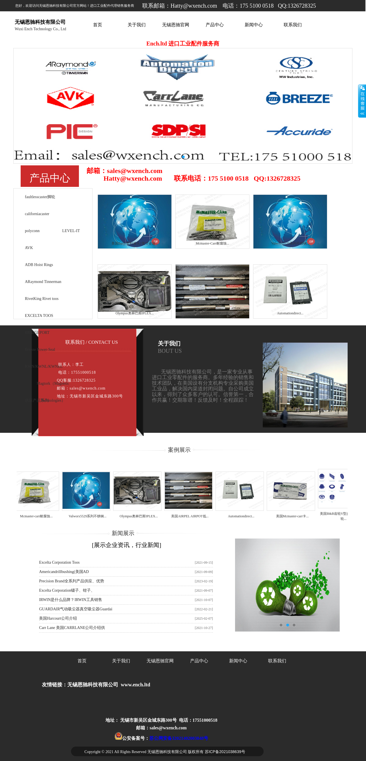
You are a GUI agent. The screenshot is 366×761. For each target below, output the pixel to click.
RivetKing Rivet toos (42, 299)
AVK (29, 248)
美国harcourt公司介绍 (58, 618)
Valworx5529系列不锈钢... (89, 516)
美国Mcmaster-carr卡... (294, 516)
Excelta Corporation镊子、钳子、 (67, 590)
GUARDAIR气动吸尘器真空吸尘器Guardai (75, 609)
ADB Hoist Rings (39, 265)
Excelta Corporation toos (59, 562)
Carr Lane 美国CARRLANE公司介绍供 (72, 628)
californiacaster (37, 214)
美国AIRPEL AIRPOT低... (191, 516)
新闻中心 (254, 25)
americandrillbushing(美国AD (64, 572)
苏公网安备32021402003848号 (178, 738)
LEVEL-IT (71, 231)
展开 (362, 101)
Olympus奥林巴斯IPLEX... (140, 516)
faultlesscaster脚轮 (40, 197)
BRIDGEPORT (37, 332)
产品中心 (215, 25)
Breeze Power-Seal (40, 349)
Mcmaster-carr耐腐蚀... (38, 516)
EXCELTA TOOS (39, 316)
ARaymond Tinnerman (43, 282)
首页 (97, 25)
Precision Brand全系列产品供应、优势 (71, 581)
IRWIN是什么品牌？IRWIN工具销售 (70, 600)
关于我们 (137, 25)
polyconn (32, 231)
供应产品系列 (37, 400)
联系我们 (293, 25)
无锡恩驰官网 (175, 25)
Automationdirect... (243, 516)
